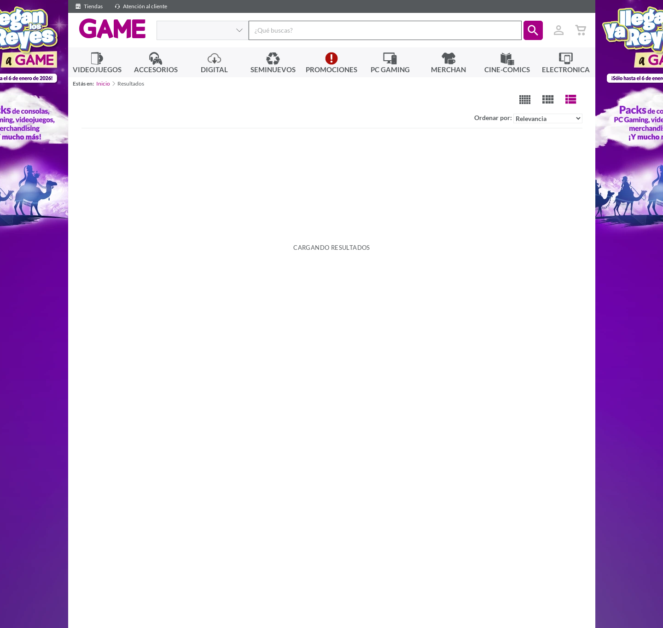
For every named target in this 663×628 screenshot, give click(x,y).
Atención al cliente (139, 6)
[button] (533, 30)
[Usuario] (559, 30)
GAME (112, 29)
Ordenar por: (528, 118)
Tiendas (88, 6)
